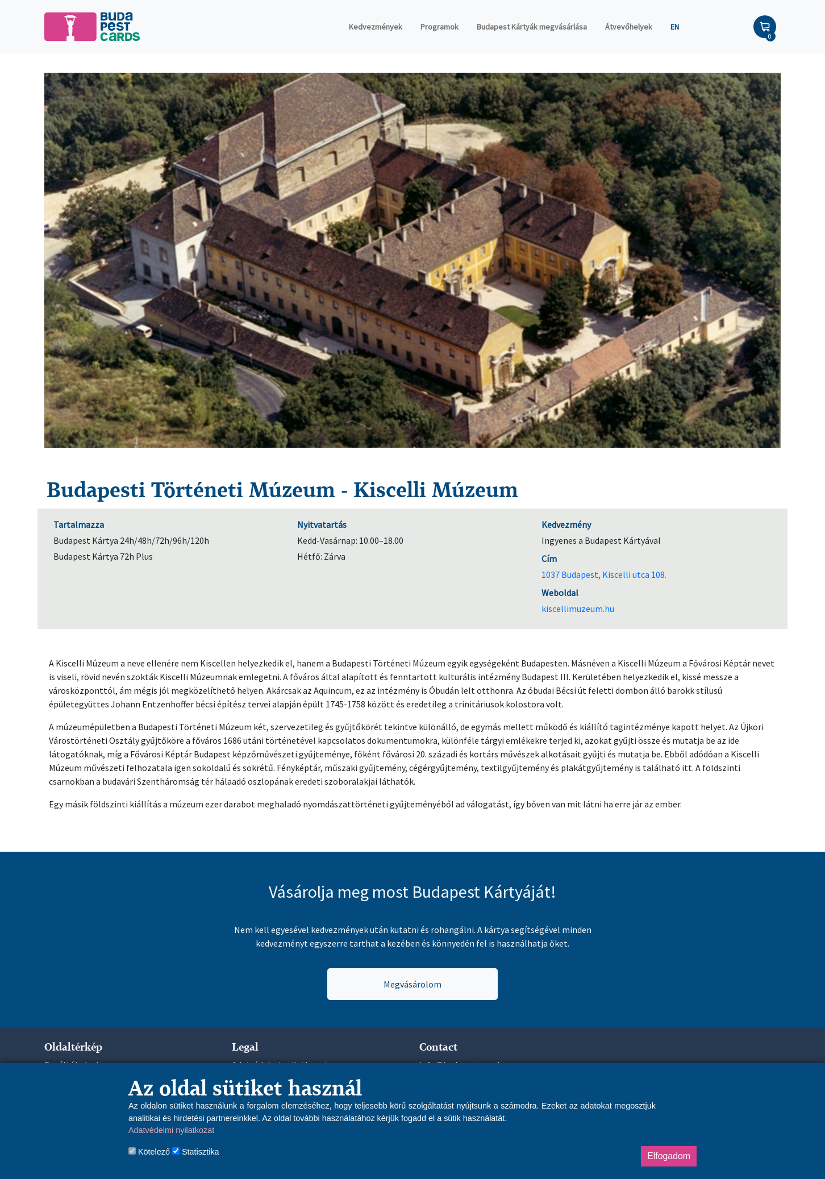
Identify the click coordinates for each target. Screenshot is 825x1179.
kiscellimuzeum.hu (577, 608)
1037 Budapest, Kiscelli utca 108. (603, 574)
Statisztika (195, 1151)
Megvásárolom (412, 984)
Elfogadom (668, 1156)
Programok (439, 27)
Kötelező (149, 1151)
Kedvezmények (375, 27)
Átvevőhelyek (628, 27)
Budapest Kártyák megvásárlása (532, 27)
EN (674, 27)
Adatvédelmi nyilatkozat (171, 1130)
